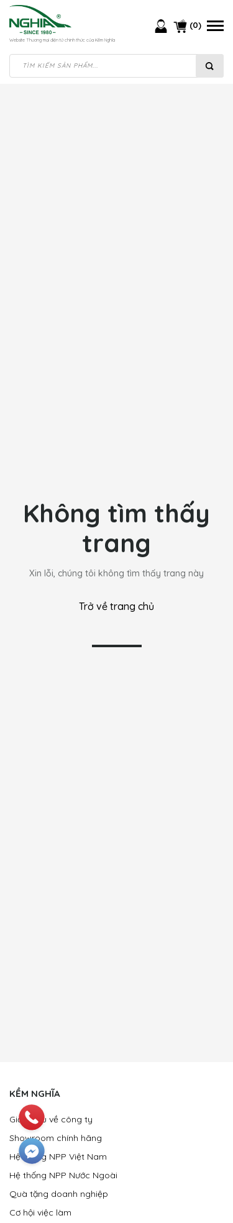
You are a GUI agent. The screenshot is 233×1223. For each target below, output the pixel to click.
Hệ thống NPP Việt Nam (58, 1156)
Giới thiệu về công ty (51, 1119)
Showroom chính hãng (55, 1137)
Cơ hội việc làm (40, 1212)
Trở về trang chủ (116, 606)
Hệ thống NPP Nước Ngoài (63, 1175)
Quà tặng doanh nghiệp (58, 1193)
